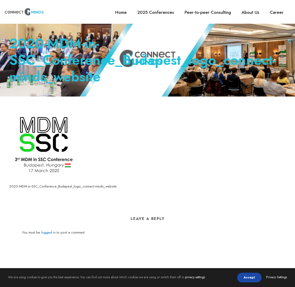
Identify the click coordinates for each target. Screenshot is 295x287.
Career (276, 12)
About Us (250, 12)
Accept (249, 277)
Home (121, 12)
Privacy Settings (276, 277)
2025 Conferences (155, 12)
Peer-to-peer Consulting (208, 12)
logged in (48, 232)
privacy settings (195, 277)
